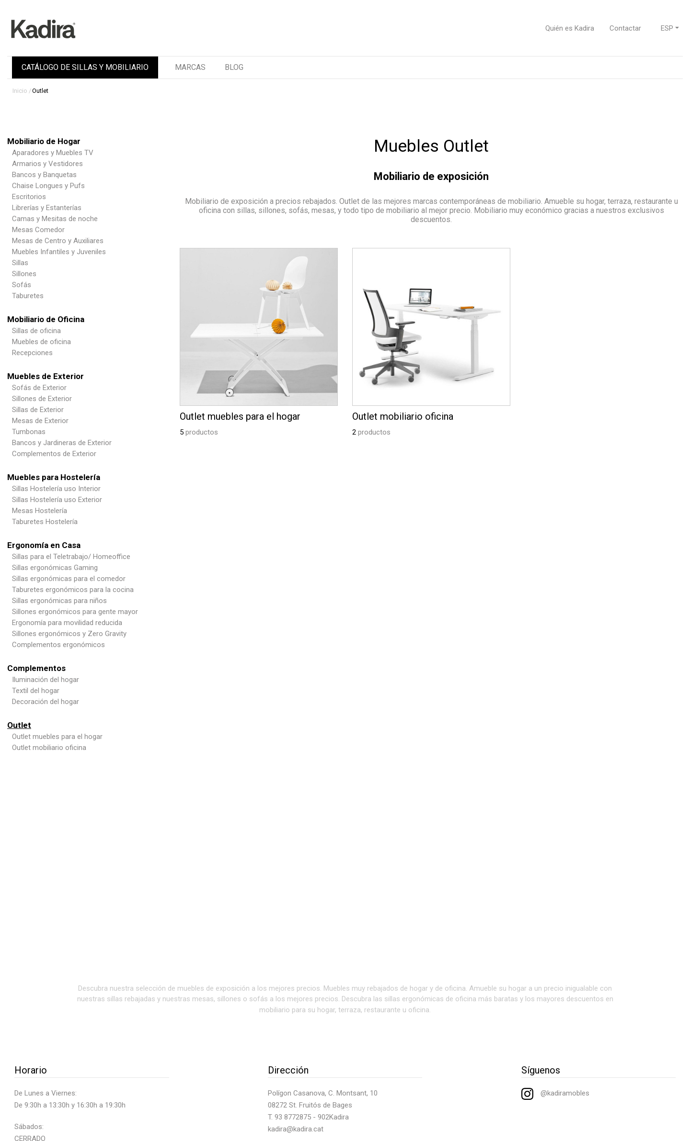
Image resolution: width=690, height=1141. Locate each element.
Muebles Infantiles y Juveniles (59, 251)
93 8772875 (293, 1117)
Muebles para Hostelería (53, 477)
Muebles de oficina (41, 341)
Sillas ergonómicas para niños (59, 600)
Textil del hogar (35, 690)
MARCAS (190, 67)
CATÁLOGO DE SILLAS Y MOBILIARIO (85, 67)
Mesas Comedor (38, 229)
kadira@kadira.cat (295, 1129)
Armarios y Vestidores (47, 163)
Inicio (19, 90)
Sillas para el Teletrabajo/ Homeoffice (71, 556)
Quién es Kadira (569, 28)
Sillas (20, 262)
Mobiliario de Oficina (45, 319)
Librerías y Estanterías (46, 207)
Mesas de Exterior (40, 420)
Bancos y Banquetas (44, 174)
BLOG (234, 67)
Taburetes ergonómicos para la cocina (73, 589)
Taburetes (28, 295)
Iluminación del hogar (45, 679)
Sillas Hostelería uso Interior (56, 488)
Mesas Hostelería (39, 510)
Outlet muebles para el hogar (57, 736)
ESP (667, 28)
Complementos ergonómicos (58, 644)
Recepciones (32, 352)
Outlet (40, 90)
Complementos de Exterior (54, 453)
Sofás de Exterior (39, 387)
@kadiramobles (555, 1093)
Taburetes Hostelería (45, 521)
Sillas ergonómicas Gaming (55, 567)
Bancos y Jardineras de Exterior (62, 442)
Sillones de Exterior (42, 398)
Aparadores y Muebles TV (52, 152)
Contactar (625, 28)
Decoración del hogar (45, 701)
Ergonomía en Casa (43, 545)
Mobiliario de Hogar (43, 141)
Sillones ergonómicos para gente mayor (75, 611)
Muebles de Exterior (45, 376)
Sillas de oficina (36, 330)
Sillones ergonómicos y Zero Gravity (69, 633)
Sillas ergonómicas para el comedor (69, 578)
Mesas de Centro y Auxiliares (58, 240)
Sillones (24, 273)
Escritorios (29, 196)
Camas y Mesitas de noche (55, 218)
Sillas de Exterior (38, 409)
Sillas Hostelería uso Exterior (57, 499)
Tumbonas (29, 431)
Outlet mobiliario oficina (49, 747)
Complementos (36, 668)
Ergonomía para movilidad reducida (67, 622)
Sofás (21, 284)
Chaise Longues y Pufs (48, 185)
